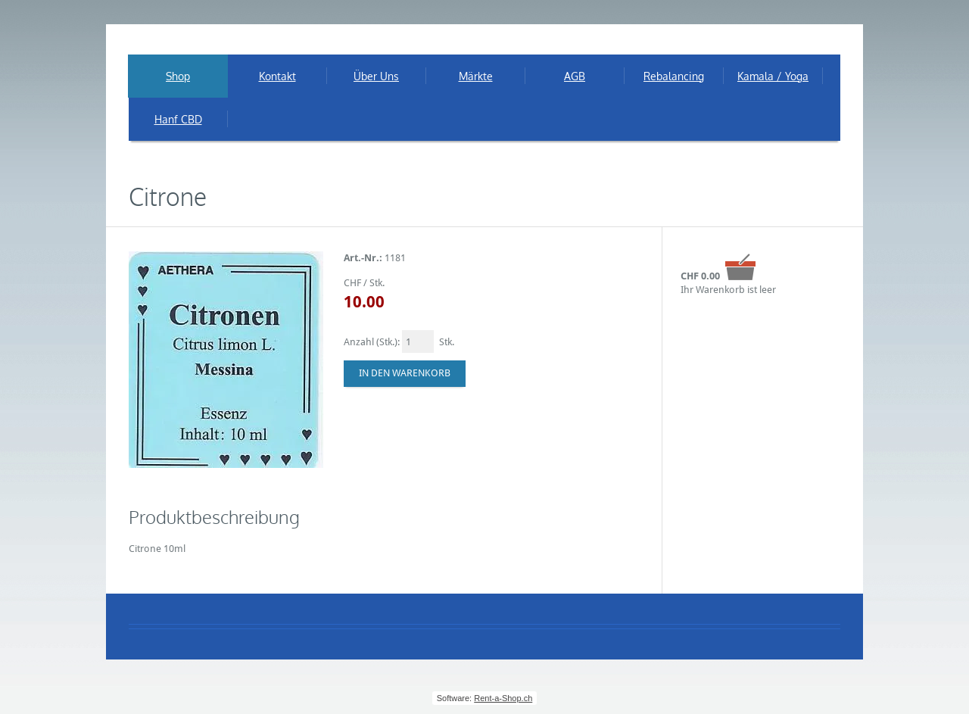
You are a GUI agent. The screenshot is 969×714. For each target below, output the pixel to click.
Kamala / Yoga (773, 76)
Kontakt (277, 76)
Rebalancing (673, 76)
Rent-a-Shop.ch (503, 698)
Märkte (476, 76)
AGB (574, 76)
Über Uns (376, 76)
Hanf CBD (178, 119)
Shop (178, 76)
